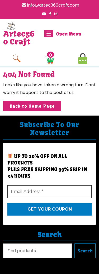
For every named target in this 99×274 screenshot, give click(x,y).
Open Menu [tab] (62, 33)
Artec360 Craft (19, 38)
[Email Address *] (49, 191)
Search (49, 235)
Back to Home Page (35, 107)
